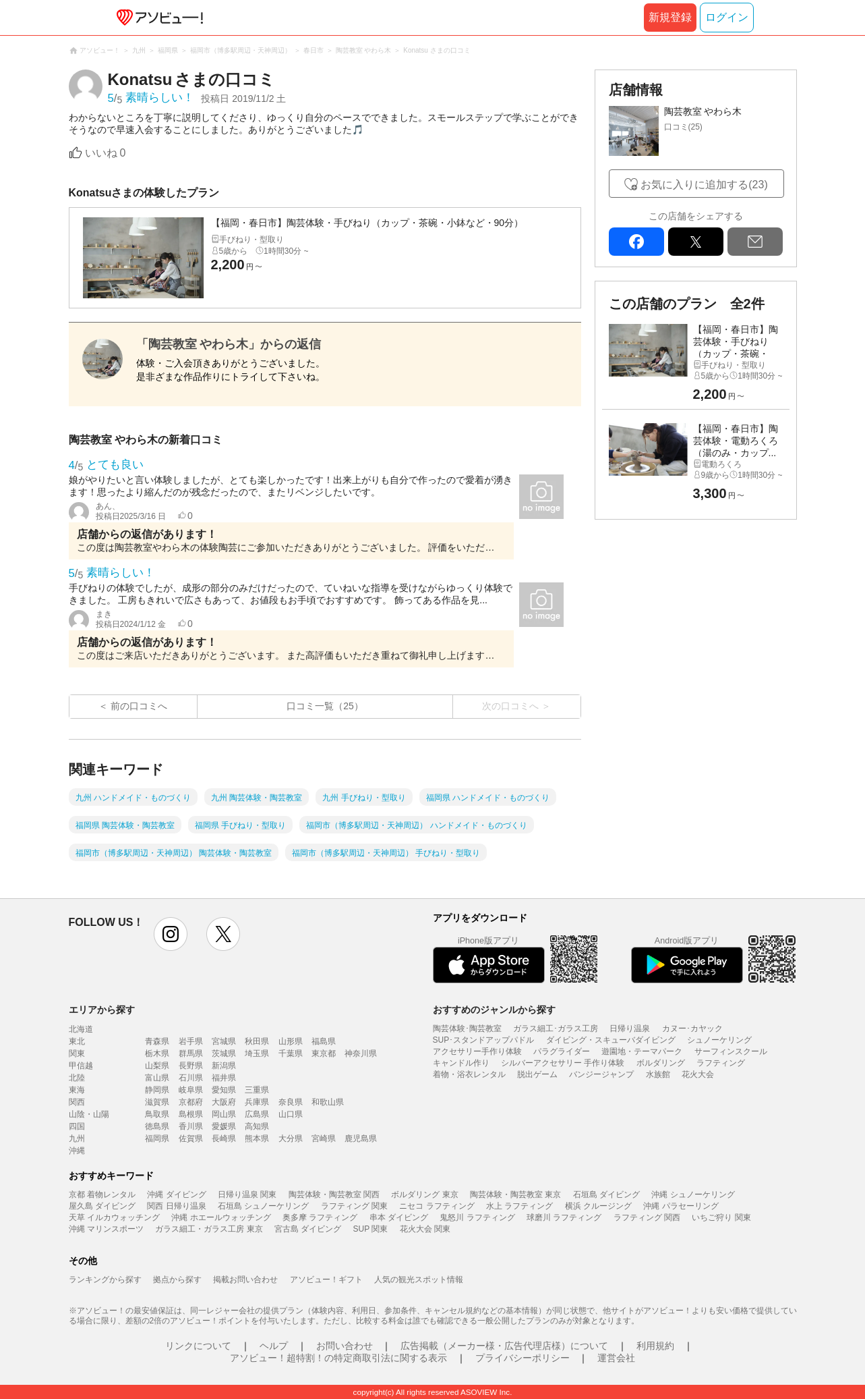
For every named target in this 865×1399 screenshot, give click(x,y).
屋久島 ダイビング (102, 1206)
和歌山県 (327, 1102)
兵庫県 (257, 1102)
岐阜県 (191, 1090)
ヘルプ (274, 1345)
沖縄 (77, 1150)
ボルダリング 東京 (424, 1194)
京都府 (191, 1102)
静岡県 (157, 1090)
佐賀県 (191, 1138)
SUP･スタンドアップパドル (484, 1040)
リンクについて (198, 1345)
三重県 (257, 1090)
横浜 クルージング (598, 1206)
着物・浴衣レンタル (469, 1074)
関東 (77, 1053)
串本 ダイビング (398, 1217)
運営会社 (616, 1357)
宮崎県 (323, 1138)
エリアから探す (102, 1009)
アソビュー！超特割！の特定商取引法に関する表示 (338, 1357)
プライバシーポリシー (522, 1357)
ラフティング (720, 1063)
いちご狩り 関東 (721, 1217)
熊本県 (257, 1138)
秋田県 (257, 1041)
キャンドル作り (461, 1063)
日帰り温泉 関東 (247, 1194)
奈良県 (290, 1102)
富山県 (157, 1077)
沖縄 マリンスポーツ (106, 1229)
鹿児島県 (361, 1138)
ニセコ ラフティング (436, 1206)
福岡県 (157, 1138)
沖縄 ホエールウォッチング (220, 1217)
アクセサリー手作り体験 (477, 1051)
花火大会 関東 (425, 1229)
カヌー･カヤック (692, 1028)
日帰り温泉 (629, 1028)
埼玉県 (257, 1053)
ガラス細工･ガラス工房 (555, 1028)
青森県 (157, 1041)
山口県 (290, 1114)
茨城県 (224, 1053)
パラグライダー (561, 1051)
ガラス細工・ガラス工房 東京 (208, 1229)
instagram (170, 934)
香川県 (191, 1126)
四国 (77, 1126)
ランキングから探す (105, 1279)
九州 (77, 1138)
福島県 (323, 1041)
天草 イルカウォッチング (114, 1217)
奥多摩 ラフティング (319, 1217)
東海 (77, 1090)
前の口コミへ (139, 706)
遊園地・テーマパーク (641, 1051)
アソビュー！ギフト (326, 1279)
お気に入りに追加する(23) (703, 184)
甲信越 (81, 1065)
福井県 (224, 1077)
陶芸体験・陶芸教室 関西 (334, 1194)
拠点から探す (177, 1279)
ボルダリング (660, 1063)
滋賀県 (157, 1102)
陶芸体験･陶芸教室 (467, 1028)
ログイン (726, 17)
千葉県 (290, 1053)
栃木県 (157, 1053)
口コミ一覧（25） (325, 706)
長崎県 (224, 1138)
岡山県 (224, 1114)
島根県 (191, 1114)
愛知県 (224, 1090)
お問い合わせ (344, 1345)
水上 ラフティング (519, 1206)
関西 (77, 1102)
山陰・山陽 (89, 1114)
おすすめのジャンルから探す (494, 1009)
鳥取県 (157, 1114)
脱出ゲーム (537, 1074)
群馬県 (191, 1053)
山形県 (290, 1041)
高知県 (257, 1126)
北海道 (81, 1029)
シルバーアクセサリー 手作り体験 (562, 1063)
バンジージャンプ (601, 1074)
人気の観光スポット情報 (418, 1279)
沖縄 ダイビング (176, 1194)
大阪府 (224, 1102)
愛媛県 (224, 1126)
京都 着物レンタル (102, 1194)
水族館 (658, 1074)
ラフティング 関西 (647, 1217)
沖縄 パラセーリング (680, 1206)
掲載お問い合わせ (245, 1279)
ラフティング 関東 (354, 1206)
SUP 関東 (370, 1229)
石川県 (191, 1077)
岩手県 (191, 1041)
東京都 (323, 1053)
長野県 (191, 1065)
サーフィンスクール (730, 1051)
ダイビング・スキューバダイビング (611, 1040)
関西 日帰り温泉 (176, 1206)
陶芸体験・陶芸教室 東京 (515, 1194)
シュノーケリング (719, 1040)
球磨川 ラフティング (564, 1217)
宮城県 (224, 1041)
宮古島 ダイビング (307, 1229)
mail (755, 241)
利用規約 (655, 1345)
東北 (77, 1041)
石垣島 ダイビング (606, 1194)
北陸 (77, 1077)
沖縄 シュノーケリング (692, 1194)
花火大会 (698, 1074)
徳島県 (157, 1126)
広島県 (257, 1114)
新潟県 (224, 1065)
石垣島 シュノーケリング (263, 1206)
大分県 (290, 1138)
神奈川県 (361, 1053)
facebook (636, 241)
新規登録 (670, 17)
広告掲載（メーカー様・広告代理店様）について (504, 1345)
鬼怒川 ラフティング (477, 1217)
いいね (105, 153)
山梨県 (157, 1065)
